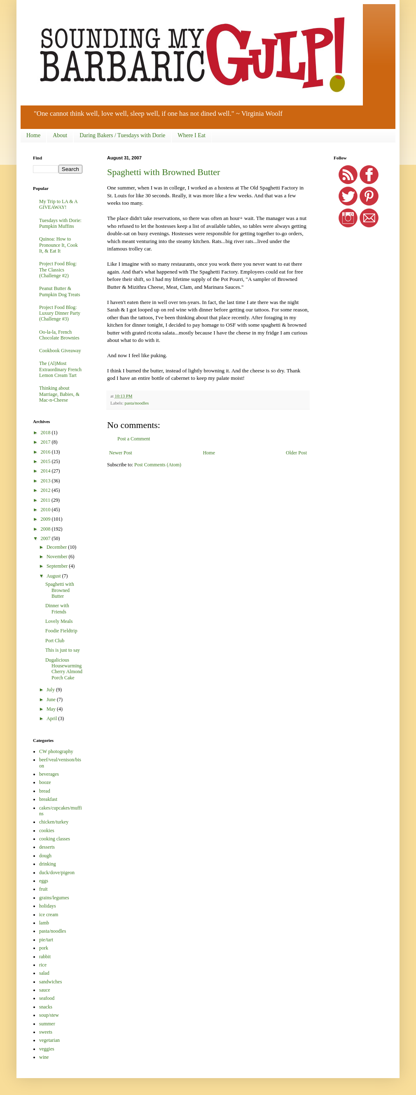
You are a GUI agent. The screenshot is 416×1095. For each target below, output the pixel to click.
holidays (47, 906)
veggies (46, 1049)
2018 (46, 432)
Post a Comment (133, 439)
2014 (46, 471)
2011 (46, 500)
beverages (49, 774)
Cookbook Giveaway (60, 350)
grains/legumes (54, 898)
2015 (46, 461)
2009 (46, 519)
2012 (46, 490)
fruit (43, 889)
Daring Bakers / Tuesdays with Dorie (122, 135)
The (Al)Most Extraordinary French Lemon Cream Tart (60, 369)
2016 (46, 452)
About (60, 135)
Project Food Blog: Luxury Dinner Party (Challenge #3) (59, 313)
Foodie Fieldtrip (61, 631)
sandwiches (50, 982)
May (52, 709)
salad (44, 973)
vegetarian (49, 1040)
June (52, 699)
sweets (45, 1032)
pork (43, 948)
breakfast (48, 799)
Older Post (296, 453)
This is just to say (62, 650)
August (54, 576)
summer (47, 1024)
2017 (46, 442)
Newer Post (120, 453)
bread (44, 791)
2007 (46, 538)
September (58, 566)
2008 (46, 529)
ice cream (48, 914)
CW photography (56, 751)
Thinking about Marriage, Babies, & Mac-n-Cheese (59, 394)
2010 (46, 509)
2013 (46, 481)
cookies (46, 830)
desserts (47, 847)
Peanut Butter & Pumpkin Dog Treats (59, 291)
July (51, 690)
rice (43, 965)
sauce (44, 990)
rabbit (45, 956)
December (57, 547)
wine (44, 1057)
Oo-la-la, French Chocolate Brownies (59, 335)
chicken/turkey (53, 822)
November (58, 556)
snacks (45, 1007)
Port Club (54, 640)
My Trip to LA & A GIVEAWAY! (58, 204)
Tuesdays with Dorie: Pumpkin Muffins (60, 223)
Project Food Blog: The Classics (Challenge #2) (58, 269)
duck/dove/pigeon (57, 872)
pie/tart (46, 940)
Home (33, 135)
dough (45, 856)
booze (45, 782)
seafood (46, 998)
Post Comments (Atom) (157, 465)
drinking (47, 864)
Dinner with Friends (57, 608)
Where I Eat (192, 135)
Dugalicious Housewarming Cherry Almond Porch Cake (63, 669)
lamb (44, 923)
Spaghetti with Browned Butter (163, 172)
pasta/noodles (136, 402)
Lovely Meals (58, 621)
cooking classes (54, 839)
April (52, 718)
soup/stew (49, 1015)
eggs (43, 881)
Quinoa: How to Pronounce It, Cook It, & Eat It (58, 245)
